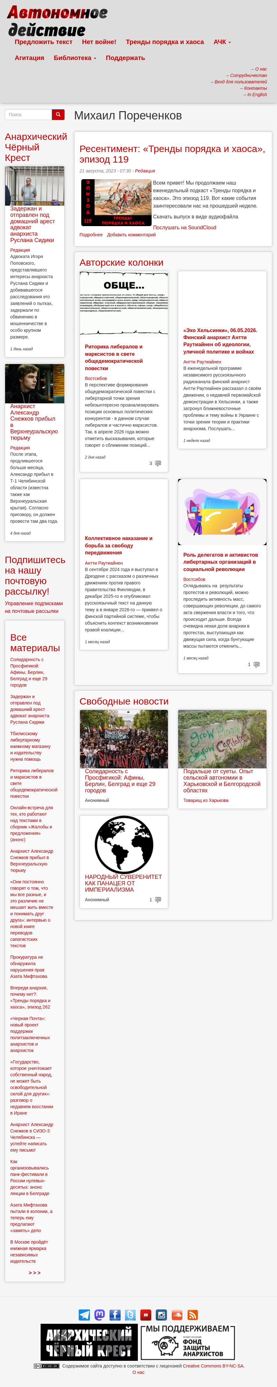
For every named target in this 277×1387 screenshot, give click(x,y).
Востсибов (96, 378)
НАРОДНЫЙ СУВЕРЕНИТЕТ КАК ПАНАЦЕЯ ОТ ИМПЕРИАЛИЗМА (123, 883)
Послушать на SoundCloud (184, 227)
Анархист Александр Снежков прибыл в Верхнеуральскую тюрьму (34, 422)
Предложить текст (44, 41)
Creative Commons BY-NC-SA (213, 1365)
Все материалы (35, 642)
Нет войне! (99, 41)
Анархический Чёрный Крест (36, 147)
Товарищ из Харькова (205, 800)
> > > (35, 1273)
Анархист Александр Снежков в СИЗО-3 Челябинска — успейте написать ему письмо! (31, 1137)
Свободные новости (124, 701)
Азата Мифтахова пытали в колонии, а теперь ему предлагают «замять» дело (31, 1217)
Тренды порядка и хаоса (165, 41)
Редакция (145, 170)
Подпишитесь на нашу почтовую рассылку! (35, 575)
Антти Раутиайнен (202, 361)
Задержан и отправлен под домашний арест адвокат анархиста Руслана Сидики (32, 224)
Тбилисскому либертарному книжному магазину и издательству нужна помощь (30, 746)
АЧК (222, 41)
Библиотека (75, 57)
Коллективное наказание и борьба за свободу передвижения (119, 545)
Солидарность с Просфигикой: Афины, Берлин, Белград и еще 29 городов (120, 780)
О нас (138, 1372)
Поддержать (125, 57)
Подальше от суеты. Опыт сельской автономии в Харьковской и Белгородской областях (221, 780)
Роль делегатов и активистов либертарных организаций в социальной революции (220, 562)
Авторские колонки (121, 262)
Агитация (29, 57)
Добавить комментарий (131, 234)
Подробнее (91, 234)
